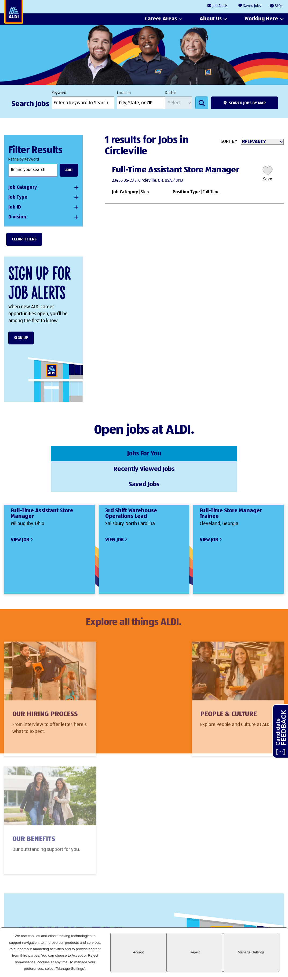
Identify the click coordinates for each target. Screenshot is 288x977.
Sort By (229, 141)
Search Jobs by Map (247, 103)
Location (124, 93)
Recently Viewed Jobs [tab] (143, 453)
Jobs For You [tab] (51, 453)
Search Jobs (201, 102)
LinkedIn (222, 911)
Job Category (22, 187)
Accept (177, 959)
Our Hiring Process (45, 685)
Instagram (258, 911)
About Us (211, 19)
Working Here (261, 19)
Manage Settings (258, 959)
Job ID (14, 207)
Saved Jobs (252, 6)
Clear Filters (24, 239)
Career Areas (161, 19)
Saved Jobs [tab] (237, 453)
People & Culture (135, 685)
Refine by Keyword (23, 159)
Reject (218, 959)
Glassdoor (277, 911)
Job (220, 6)
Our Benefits (222, 685)
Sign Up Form (141, 862)
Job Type (17, 197)
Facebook (240, 911)
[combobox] (141, 102)
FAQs (278, 6)
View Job (20, 507)
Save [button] (267, 179)
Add (68, 170)
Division (17, 217)
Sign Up (21, 338)
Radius (170, 93)
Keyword (59, 93)
